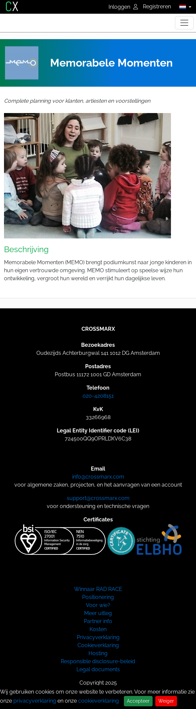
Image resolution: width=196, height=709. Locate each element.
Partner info (98, 621)
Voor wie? (98, 605)
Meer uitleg (98, 613)
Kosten (98, 629)
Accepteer (138, 701)
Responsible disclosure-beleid (98, 661)
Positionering (98, 597)
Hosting (98, 653)
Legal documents (98, 669)
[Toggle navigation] (184, 22)
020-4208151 (98, 396)
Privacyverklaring (98, 637)
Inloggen (123, 7)
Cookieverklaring (98, 645)
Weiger (166, 701)
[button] (183, 6)
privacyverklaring (34, 701)
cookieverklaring (98, 701)
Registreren (157, 6)
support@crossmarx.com (98, 498)
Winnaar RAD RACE (98, 589)
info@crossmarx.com (98, 477)
